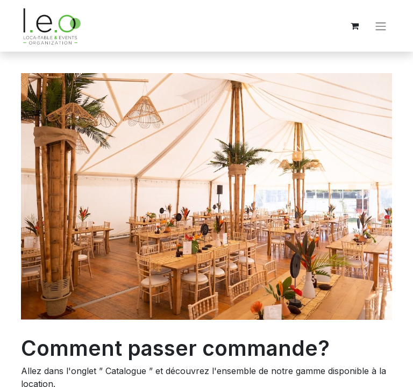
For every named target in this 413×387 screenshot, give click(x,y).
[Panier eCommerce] (354, 26)
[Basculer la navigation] (380, 26)
